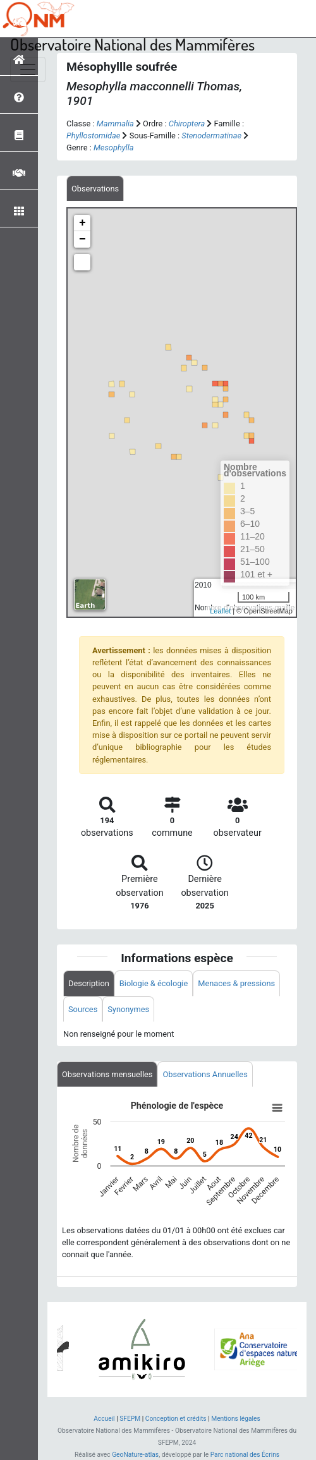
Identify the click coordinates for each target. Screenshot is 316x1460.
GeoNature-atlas (135, 1455)
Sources (82, 1009)
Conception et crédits (176, 1419)
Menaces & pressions (236, 983)
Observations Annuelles (204, 1074)
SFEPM (129, 1419)
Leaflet (220, 611)
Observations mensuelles (107, 1074)
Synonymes (128, 1009)
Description (88, 983)
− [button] (82, 239)
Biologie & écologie (153, 983)
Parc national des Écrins (244, 1455)
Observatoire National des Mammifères (132, 43)
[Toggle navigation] (28, 69)
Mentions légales (235, 1419)
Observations (95, 188)
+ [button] (82, 223)
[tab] (95, 188)
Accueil (104, 1419)
